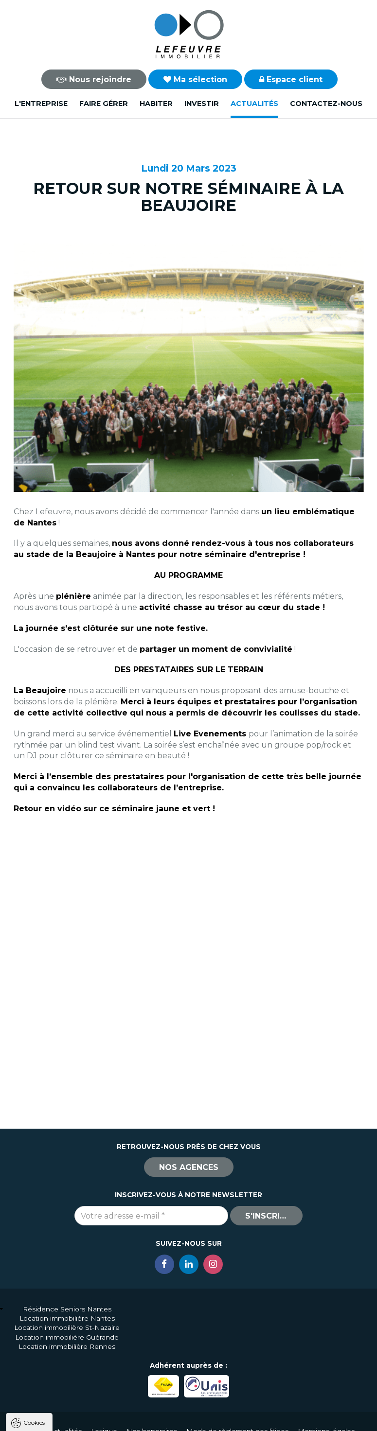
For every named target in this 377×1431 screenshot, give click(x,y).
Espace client (291, 79)
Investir (201, 103)
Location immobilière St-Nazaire (67, 1327)
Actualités (254, 103)
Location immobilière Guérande (67, 1337)
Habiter (156, 103)
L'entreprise (41, 103)
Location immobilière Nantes (67, 1318)
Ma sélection (195, 79)
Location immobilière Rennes (66, 1346)
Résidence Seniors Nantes (67, 1309)
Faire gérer (103, 103)
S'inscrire (267, 1216)
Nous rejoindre (93, 79)
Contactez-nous (326, 103)
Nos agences (188, 1167)
